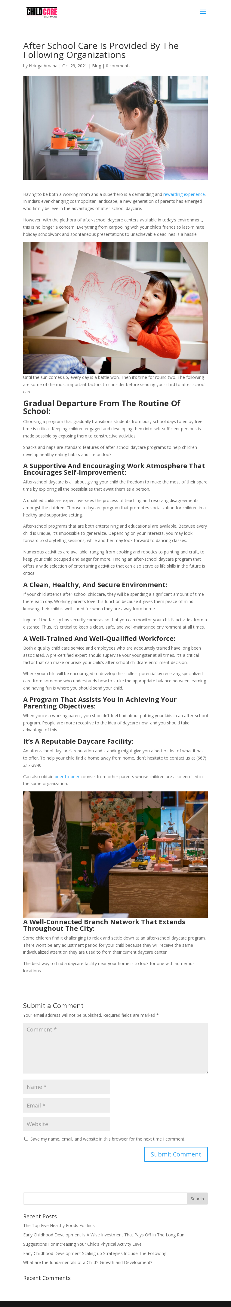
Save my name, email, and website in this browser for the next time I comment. (107, 1139)
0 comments (118, 66)
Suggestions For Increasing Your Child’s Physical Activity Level (83, 1244)
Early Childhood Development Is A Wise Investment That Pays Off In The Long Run (103, 1235)
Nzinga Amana (43, 66)
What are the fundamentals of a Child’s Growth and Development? (87, 1262)
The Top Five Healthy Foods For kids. (59, 1225)
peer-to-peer (67, 776)
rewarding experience (184, 194)
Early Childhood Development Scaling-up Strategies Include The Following (94, 1253)
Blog (96, 66)
